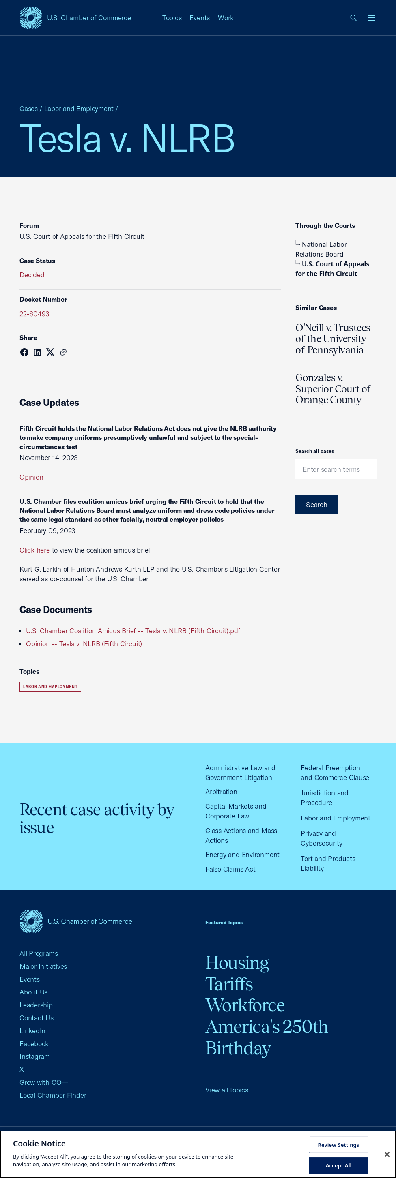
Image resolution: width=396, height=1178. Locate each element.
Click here (34, 550)
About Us (33, 991)
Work (226, 17)
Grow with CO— (43, 1082)
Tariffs (229, 984)
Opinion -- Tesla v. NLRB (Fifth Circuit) (84, 643)
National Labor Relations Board (321, 249)
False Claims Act (230, 869)
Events (199, 17)
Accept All (339, 1165)
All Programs (38, 953)
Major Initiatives (43, 966)
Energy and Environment (242, 854)
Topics (172, 17)
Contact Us (36, 1017)
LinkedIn (32, 1030)
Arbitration (221, 791)
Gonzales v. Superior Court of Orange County (333, 388)
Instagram (34, 1056)
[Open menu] (372, 18)
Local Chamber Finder (52, 1095)
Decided (31, 274)
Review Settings (338, 1144)
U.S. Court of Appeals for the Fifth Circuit (332, 268)
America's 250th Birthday (266, 1037)
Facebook (34, 1043)
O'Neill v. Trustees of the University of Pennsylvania (332, 338)
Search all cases (314, 451)
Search (316, 504)
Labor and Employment (79, 108)
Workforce (245, 1005)
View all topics (226, 1090)
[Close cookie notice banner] (387, 1154)
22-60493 (34, 313)
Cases (28, 108)
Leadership (36, 1004)
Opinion (31, 477)
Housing (237, 962)
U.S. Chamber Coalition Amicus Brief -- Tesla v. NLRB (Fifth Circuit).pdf (133, 630)
